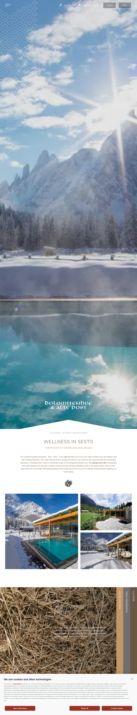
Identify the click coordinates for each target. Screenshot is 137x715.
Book (125, 5)
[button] (132, 679)
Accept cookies (117, 708)
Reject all (84, 708)
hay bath (82, 469)
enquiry (109, 5)
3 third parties (17, 684)
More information (20, 708)
